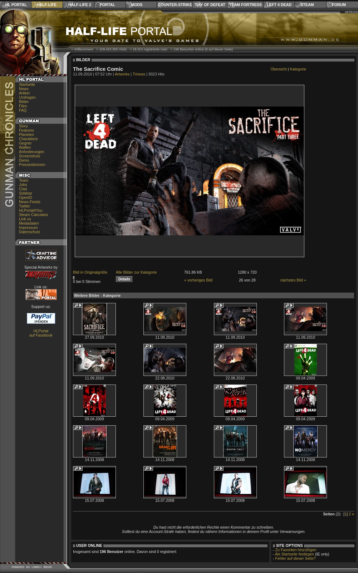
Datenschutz (29, 232)
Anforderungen (31, 152)
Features (26, 130)
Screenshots (29, 156)
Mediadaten (29, 223)
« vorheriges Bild (198, 280)
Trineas (139, 74)
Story (23, 126)
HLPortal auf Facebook (41, 333)
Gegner (25, 143)
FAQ (22, 110)
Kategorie (298, 69)
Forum (339, 5)
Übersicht (279, 69)
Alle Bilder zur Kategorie (136, 272)
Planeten (26, 134)
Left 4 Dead (279, 5)
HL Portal (16, 5)
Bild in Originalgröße (90, 272)
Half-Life (47, 5)
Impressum (28, 227)
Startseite (27, 84)
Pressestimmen (32, 164)
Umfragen (27, 97)
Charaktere (28, 139)
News (24, 89)
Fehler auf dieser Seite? (295, 558)
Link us (25, 219)
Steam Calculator (33, 214)
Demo (24, 160)
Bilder (24, 101)
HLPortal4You (30, 210)
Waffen (25, 147)
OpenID (25, 197)
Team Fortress (245, 5)
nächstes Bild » (293, 280)
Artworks (122, 74)
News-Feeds (29, 202)
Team (23, 180)
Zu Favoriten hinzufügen (296, 550)
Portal (107, 5)
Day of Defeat (210, 5)
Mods (137, 5)
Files (23, 106)
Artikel (24, 93)
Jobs (23, 184)
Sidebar (25, 193)
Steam (307, 5)
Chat (23, 189)
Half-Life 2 (79, 5)
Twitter (24, 206)
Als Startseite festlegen (294, 554)
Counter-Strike (175, 5)
